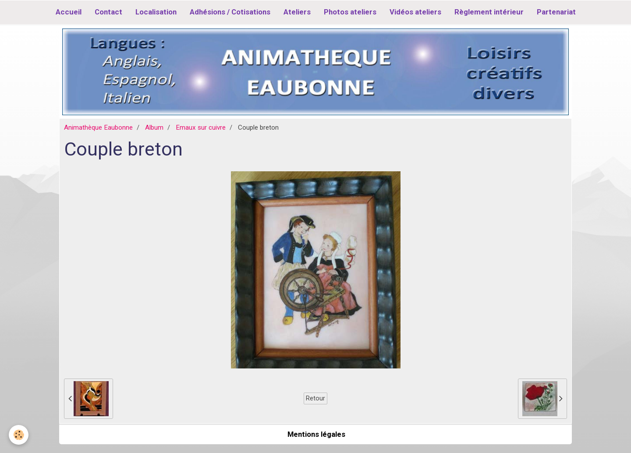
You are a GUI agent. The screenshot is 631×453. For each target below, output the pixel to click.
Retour (315, 398)
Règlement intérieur (489, 11)
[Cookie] (18, 435)
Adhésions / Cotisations (230, 11)
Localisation (156, 11)
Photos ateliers (350, 11)
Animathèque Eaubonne (98, 127)
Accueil (69, 11)
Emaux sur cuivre (201, 127)
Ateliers (297, 11)
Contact (108, 11)
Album (154, 127)
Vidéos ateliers (415, 11)
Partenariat (556, 11)
